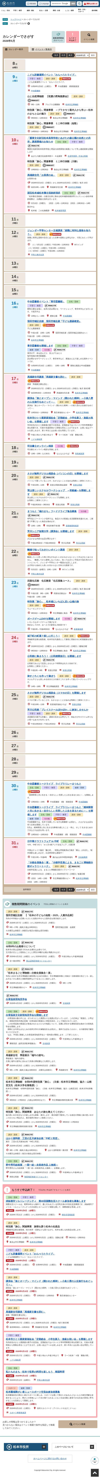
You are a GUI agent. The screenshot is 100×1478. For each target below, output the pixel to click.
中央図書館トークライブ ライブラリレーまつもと (54, 783)
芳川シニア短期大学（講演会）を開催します (50, 531)
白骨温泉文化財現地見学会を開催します (27, 1015)
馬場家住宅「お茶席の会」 (41, 175)
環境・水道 (56, 10)
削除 (28, 23)
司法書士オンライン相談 (40, 446)
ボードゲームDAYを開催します (43, 618)
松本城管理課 (60, 211)
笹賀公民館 (77, 485)
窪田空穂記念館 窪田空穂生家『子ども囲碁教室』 (54, 321)
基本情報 (94, 10)
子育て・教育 (17, 10)
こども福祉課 (36, 439)
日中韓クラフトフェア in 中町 (43, 841)
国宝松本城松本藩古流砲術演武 (43, 193)
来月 (70, 55)
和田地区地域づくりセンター (36, 1177)
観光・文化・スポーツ (82, 10)
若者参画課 (78, 629)
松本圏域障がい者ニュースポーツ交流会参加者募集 (33, 1392)
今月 (63, 55)
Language (45, 4)
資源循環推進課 (72, 526)
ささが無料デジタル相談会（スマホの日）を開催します (56, 693)
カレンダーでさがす (18, 23)
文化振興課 (82, 857)
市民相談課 (79, 454)
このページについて (64, 1447)
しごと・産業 (69, 10)
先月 (56, 55)
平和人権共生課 (37, 255)
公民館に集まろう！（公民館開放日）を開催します (54, 656)
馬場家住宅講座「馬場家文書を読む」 (47, 377)
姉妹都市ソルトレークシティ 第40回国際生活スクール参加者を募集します (46, 1201)
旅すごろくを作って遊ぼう (41, 676)
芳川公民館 (80, 543)
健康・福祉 (30, 10)
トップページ (15, 19)
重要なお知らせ (91, 4)
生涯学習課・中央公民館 (78, 156)
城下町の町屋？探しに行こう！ (43, 636)
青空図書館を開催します (40, 345)
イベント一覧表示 (43, 49)
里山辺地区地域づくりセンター (39, 961)
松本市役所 (21, 1447)
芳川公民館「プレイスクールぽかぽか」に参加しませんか (57, 709)
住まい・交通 (43, 10)
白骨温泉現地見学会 (16, 999)
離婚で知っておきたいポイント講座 (46, 549)
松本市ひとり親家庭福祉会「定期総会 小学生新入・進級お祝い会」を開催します (49, 1339)
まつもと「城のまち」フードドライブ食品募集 (52, 511)
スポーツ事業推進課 (18, 1413)
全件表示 (27, 889)
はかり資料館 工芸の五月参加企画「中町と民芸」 (33, 1138)
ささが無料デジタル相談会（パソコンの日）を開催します (57, 473)
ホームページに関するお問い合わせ (50, 1458)
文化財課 (66, 1003)
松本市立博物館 (71, 104)
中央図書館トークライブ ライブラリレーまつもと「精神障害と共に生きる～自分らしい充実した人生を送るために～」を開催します (60, 811)
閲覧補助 (33, 4)
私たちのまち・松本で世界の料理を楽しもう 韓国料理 (35, 1372)
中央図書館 (35, 91)
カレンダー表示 (15, 49)
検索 (79, 3)
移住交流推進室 (68, 1215)
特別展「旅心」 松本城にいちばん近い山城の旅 (53, 601)
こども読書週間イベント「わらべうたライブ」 (52, 75)
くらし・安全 (5, 10)
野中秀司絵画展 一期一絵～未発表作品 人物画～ (32, 1165)
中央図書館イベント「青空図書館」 (46, 301)
